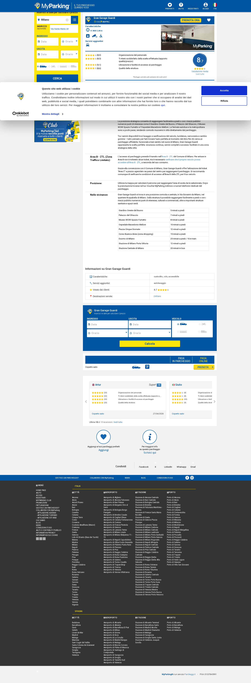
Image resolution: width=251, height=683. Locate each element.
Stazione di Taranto (143, 577)
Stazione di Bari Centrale (145, 500)
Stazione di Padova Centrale (147, 547)
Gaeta (74, 532)
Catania (75, 515)
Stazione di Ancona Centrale (146, 497)
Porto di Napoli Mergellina (178, 530)
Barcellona (76, 625)
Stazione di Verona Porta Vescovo (149, 594)
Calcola (150, 343)
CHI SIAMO (40, 520)
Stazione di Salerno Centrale (147, 574)
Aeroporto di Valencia (112, 662)
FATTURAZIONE (42, 505)
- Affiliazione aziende (46, 513)
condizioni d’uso (165, 477)
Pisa (74, 557)
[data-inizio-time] (71, 42)
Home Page (41, 490)
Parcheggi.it (189, 674)
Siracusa (75, 587)
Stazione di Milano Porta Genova (148, 537)
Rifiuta (224, 19)
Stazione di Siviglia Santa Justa (148, 637)
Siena (74, 584)
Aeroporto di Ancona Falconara (116, 500)
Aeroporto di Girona (112, 632)
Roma (74, 569)
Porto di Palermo (174, 532)
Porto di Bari (172, 502)
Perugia (75, 555)
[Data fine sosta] (151, 324)
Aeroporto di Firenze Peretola (116, 525)
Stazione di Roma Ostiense (146, 564)
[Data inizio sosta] (109, 324)
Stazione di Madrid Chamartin (147, 630)
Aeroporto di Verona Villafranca (117, 572)
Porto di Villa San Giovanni (178, 564)
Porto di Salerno (173, 542)
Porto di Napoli (173, 527)
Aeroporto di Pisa (111, 549)
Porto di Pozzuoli (174, 537)
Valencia (75, 655)
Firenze (75, 530)
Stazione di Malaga (143, 632)
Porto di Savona (173, 544)
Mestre (75, 542)
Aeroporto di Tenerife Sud (114, 660)
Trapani (75, 594)
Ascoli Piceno (77, 502)
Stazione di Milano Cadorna (146, 527)
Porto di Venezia (174, 562)
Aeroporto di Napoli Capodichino (117, 540)
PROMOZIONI (41, 502)
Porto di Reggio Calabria (177, 540)
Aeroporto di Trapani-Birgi (114, 564)
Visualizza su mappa (57, 112)
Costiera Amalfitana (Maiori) (83, 525)
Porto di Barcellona (175, 625)
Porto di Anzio (173, 500)
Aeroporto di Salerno (112, 560)
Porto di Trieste (173, 557)
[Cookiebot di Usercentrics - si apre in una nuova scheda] (21, 32)
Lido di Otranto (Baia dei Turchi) (85, 537)
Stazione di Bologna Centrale (147, 502)
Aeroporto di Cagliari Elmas (115, 517)
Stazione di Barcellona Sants (147, 625)
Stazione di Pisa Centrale (145, 549)
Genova (75, 535)
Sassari (75, 579)
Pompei (75, 560)
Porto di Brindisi (173, 505)
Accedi (39, 495)
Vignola (75, 604)
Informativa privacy (45, 533)
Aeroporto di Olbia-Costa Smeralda (118, 542)
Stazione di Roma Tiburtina (146, 569)
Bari (73, 507)
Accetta (224, 8)
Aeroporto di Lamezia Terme (115, 530)
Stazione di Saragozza (144, 635)
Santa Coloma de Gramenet (83, 645)
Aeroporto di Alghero (112, 497)
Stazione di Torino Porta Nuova (148, 579)
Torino (74, 592)
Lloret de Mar (77, 632)
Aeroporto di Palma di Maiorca (116, 647)
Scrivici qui (150, 453)
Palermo (75, 552)
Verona (75, 602)
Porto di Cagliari (174, 507)
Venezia (75, 599)
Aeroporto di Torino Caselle (115, 562)
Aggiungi (104, 450)
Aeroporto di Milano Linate (115, 532)
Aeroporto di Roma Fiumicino (116, 557)
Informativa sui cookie (47, 535)
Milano (158, 296)
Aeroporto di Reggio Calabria (116, 552)
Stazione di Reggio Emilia (145, 557)
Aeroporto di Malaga (112, 642)
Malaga (75, 637)
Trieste (75, 597)
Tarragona (76, 652)
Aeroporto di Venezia (112, 569)
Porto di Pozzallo (174, 535)
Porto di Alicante (174, 622)
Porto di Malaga (173, 627)
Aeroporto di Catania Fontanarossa (118, 520)
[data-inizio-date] (49, 42)
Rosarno (75, 574)
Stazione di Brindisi (143, 505)
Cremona (75, 527)
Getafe (74, 630)
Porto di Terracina (174, 552)
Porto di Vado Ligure (175, 560)
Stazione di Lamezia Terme (146, 525)
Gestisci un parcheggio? (67, 477)
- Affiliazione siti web (46, 517)
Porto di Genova (173, 517)
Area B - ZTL (167, 156)
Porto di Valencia (174, 630)
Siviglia (75, 650)
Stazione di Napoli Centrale (146, 544)
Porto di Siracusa (174, 547)
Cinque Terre (77, 517)
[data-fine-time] (71, 54)
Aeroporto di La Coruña (113, 637)
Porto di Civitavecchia (176, 512)
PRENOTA (205, 367)
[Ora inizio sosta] (109, 333)
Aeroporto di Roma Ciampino (116, 555)
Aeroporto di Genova (112, 527)
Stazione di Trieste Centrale (146, 587)
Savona (75, 582)
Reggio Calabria (78, 564)
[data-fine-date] (49, 54)
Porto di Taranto (173, 549)
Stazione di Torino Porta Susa (147, 582)
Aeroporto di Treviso (112, 567)
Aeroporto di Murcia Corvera (115, 645)
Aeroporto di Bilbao (112, 630)
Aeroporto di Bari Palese (114, 502)
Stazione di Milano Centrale (146, 530)
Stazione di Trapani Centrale (147, 584)
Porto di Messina (174, 520)
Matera (75, 540)
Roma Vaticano (78, 572)
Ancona (75, 497)
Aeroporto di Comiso (112, 522)
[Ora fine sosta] (151, 333)
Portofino (76, 562)
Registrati (41, 498)
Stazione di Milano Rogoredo (147, 540)
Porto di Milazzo (174, 522)
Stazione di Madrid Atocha (146, 627)
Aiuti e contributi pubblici (48, 530)
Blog (143, 477)
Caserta (75, 512)
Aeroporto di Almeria (112, 625)
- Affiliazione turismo (46, 515)
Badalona (76, 622)
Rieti (74, 567)
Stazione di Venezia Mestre (146, 589)
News (127, 477)
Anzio (74, 500)
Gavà (74, 627)
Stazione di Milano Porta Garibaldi (149, 535)
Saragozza (76, 647)
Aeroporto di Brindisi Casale (115, 515)
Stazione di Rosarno (143, 572)
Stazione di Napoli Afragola (146, 542)
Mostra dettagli (50, 32)
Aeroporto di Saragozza (113, 655)
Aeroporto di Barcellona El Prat (116, 627)
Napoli (74, 547)
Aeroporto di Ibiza (111, 635)
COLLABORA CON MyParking (102, 477)
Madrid (75, 635)
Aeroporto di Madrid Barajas (115, 640)
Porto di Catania (173, 510)
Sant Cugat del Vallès (81, 642)
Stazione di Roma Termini (145, 567)
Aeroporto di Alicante (112, 622)
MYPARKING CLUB (43, 500)
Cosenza (75, 522)
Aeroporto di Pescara (112, 547)
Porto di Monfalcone (175, 525)
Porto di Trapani (173, 555)
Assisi (74, 505)
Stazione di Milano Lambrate (147, 532)
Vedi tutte (117, 422)
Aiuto (38, 493)
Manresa (75, 640)
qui (163, 23)
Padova (75, 549)
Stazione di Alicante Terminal (147, 622)
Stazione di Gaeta (142, 517)
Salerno (75, 577)
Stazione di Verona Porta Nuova (148, 592)
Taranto (75, 589)
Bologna (75, 510)
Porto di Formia (173, 515)
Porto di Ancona (173, 497)
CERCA (57, 78)
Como (74, 520)
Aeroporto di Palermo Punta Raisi (117, 544)
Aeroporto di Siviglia (112, 657)
